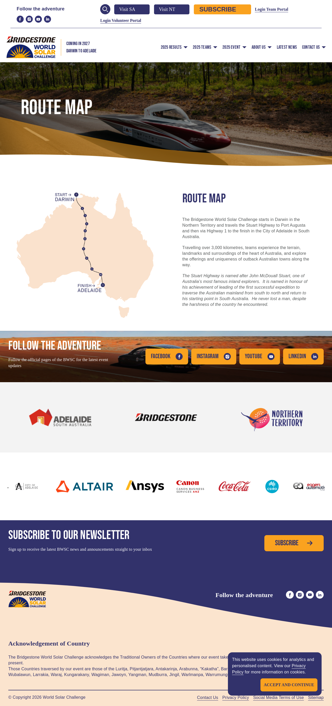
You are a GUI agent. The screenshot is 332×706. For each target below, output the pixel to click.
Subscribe (222, 9)
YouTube (259, 356)
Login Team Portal (271, 9)
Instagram (214, 356)
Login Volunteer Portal (120, 20)
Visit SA (131, 9)
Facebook (167, 356)
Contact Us (207, 697)
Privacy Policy (235, 697)
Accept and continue (289, 685)
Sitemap (316, 697)
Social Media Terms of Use (278, 697)
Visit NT (171, 9)
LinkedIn (303, 356)
